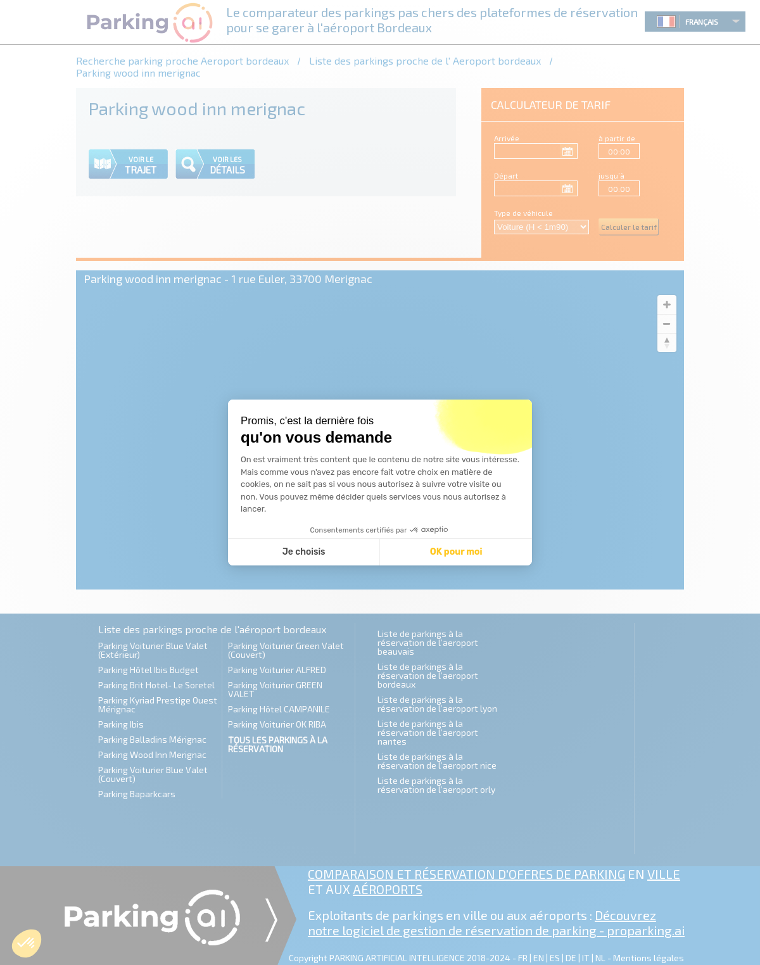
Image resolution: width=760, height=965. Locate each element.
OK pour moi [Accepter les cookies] (456, 551)
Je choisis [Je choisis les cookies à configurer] (304, 551)
